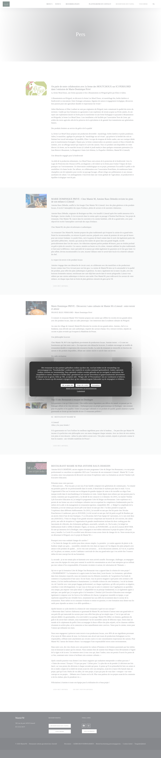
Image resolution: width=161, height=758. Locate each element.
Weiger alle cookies (82, 385)
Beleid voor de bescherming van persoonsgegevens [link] (81, 388)
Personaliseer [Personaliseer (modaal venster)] (96, 385)
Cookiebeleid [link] (81, 391)
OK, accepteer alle (67, 385)
